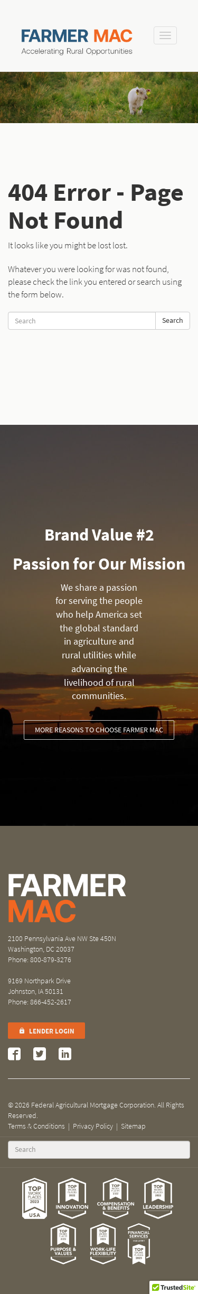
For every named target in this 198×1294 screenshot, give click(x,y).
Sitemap (133, 1126)
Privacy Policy (93, 1126)
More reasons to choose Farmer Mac (99, 730)
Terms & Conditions (36, 1126)
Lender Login (46, 1031)
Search (172, 320)
